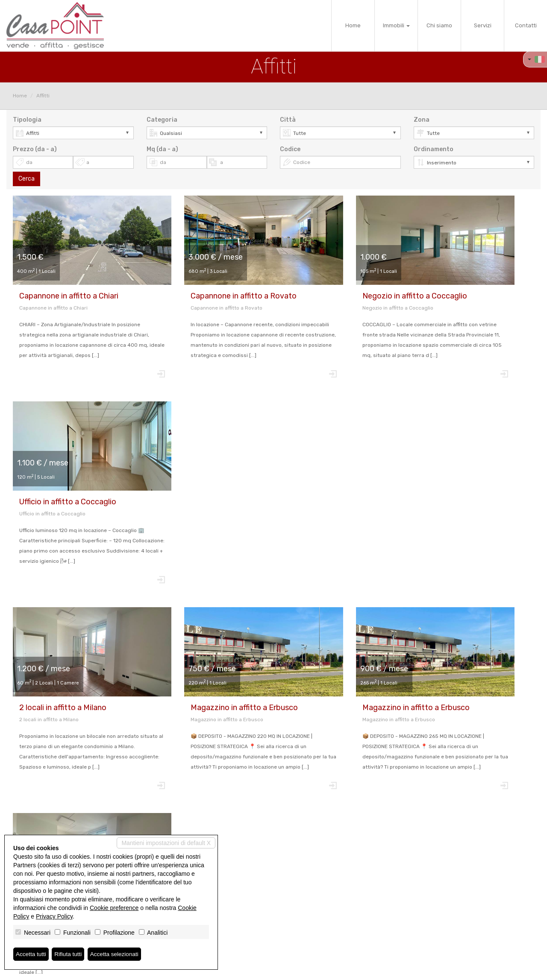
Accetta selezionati (117, 954)
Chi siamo (439, 25)
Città (288, 119)
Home (353, 25)
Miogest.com (331, 964)
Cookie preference (114, 907)
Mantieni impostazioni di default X (166, 842)
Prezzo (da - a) (35, 149)
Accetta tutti (31, 954)
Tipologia (27, 119)
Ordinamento (433, 149)
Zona (421, 119)
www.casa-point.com (306, 926)
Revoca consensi (260, 964)
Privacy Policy (54, 916)
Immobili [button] (396, 25)
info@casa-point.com (306, 918)
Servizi (482, 25)
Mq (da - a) (162, 149)
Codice (290, 149)
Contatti (526, 25)
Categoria (162, 119)
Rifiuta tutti (70, 954)
